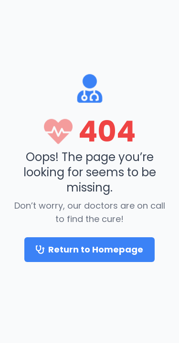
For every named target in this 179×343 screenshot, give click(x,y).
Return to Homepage (89, 249)
